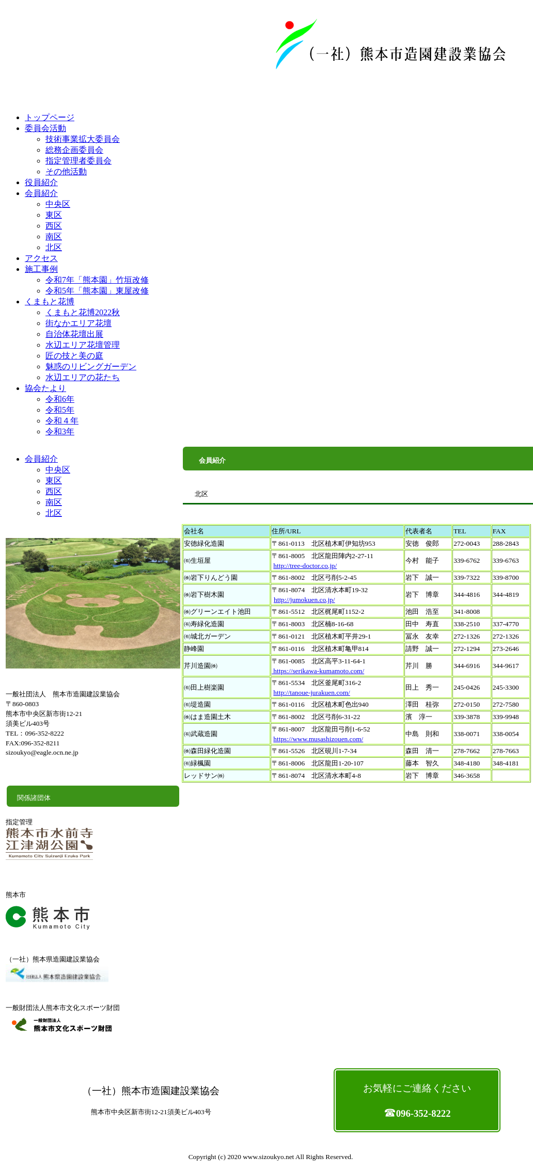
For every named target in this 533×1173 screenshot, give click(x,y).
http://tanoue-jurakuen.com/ (311, 692)
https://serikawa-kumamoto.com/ (318, 671)
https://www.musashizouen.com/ (318, 739)
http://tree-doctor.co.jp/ (305, 565)
